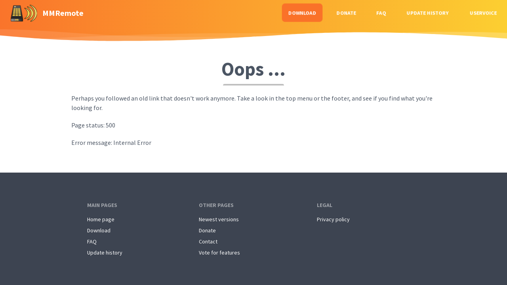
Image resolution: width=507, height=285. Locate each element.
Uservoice (483, 12)
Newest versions (219, 219)
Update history (428, 12)
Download (302, 12)
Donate (346, 12)
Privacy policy (333, 219)
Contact (208, 241)
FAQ (381, 12)
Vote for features (219, 252)
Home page (100, 219)
